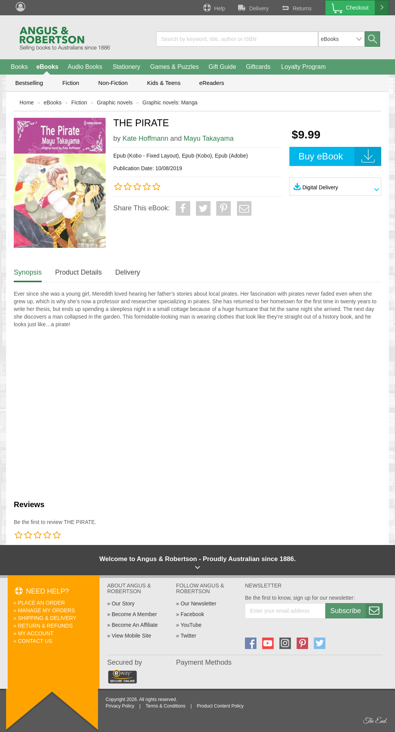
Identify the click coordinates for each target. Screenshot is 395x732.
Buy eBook (340, 156)
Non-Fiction (113, 83)
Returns (296, 7)
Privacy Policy (120, 706)
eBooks (47, 66)
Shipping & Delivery (47, 618)
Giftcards (258, 66)
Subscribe (356, 610)
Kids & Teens (163, 83)
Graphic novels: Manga (170, 102)
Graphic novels (114, 102)
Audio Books (85, 66)
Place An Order (41, 603)
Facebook (192, 614)
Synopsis (28, 272)
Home (27, 102)
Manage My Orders (46, 610)
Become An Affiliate (135, 625)
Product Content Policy (220, 706)
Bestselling (29, 83)
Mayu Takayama (209, 138)
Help (213, 7)
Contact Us (35, 641)
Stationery (126, 66)
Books (19, 66)
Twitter (188, 636)
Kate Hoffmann (145, 138)
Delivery (253, 7)
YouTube (190, 625)
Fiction (70, 83)
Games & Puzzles (174, 66)
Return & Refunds (45, 626)
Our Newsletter (198, 603)
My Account (36, 633)
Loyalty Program (303, 66)
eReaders (211, 83)
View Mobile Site (131, 636)
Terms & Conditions (165, 706)
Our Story (123, 603)
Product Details (78, 272)
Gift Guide (222, 66)
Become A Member (134, 614)
